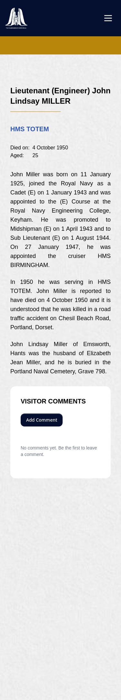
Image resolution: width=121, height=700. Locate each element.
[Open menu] (108, 18)
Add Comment (41, 420)
